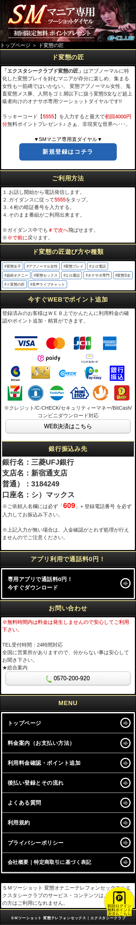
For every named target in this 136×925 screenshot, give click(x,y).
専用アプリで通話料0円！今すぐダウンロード (40, 583)
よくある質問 (24, 803)
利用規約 (19, 822)
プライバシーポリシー (36, 843)
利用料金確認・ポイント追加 (44, 763)
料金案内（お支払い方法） (41, 743)
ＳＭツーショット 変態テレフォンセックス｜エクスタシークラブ (68, 918)
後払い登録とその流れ (36, 783)
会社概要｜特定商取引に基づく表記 (49, 862)
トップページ (24, 723)
